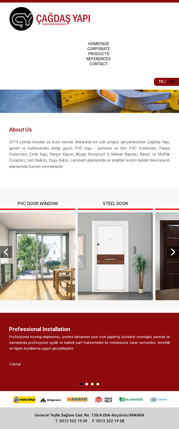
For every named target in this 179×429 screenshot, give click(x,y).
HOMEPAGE (98, 43)
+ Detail (15, 364)
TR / (162, 81)
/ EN (170, 81)
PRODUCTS (98, 53)
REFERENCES (98, 58)
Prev (6, 252)
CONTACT (99, 64)
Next (173, 252)
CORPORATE (98, 48)
